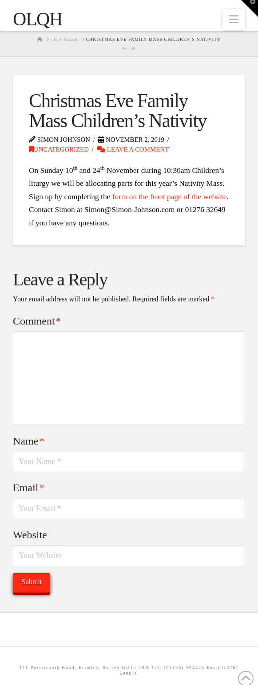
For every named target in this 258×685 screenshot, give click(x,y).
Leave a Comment (133, 149)
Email (28, 487)
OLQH (37, 19)
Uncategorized (59, 149)
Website (30, 535)
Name (28, 441)
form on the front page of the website (169, 196)
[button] (233, 19)
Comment (37, 321)
